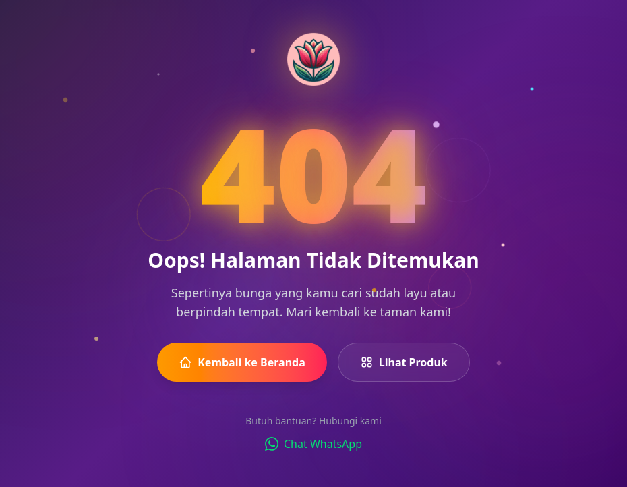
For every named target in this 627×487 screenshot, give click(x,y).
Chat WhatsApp (313, 443)
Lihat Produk (404, 362)
